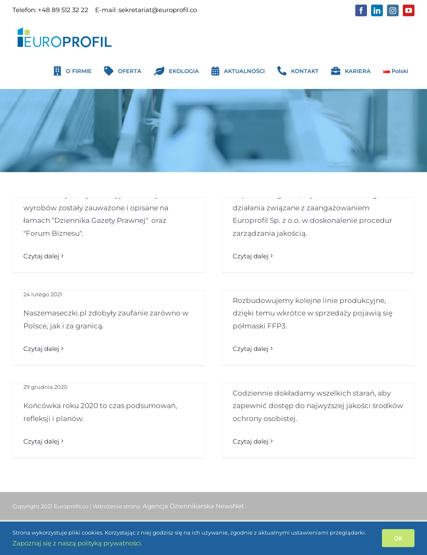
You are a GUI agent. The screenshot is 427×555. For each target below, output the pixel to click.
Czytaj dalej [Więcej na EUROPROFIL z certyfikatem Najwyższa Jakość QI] (251, 256)
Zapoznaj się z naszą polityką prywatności (77, 543)
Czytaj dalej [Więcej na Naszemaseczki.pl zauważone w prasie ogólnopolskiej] (41, 256)
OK (398, 538)
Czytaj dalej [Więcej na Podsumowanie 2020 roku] (41, 441)
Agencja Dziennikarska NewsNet (193, 506)
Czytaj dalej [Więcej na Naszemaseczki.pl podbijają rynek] (41, 349)
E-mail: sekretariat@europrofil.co (146, 10)
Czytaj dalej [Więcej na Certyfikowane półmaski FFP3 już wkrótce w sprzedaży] (251, 349)
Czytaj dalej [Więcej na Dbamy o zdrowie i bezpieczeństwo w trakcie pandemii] (251, 441)
